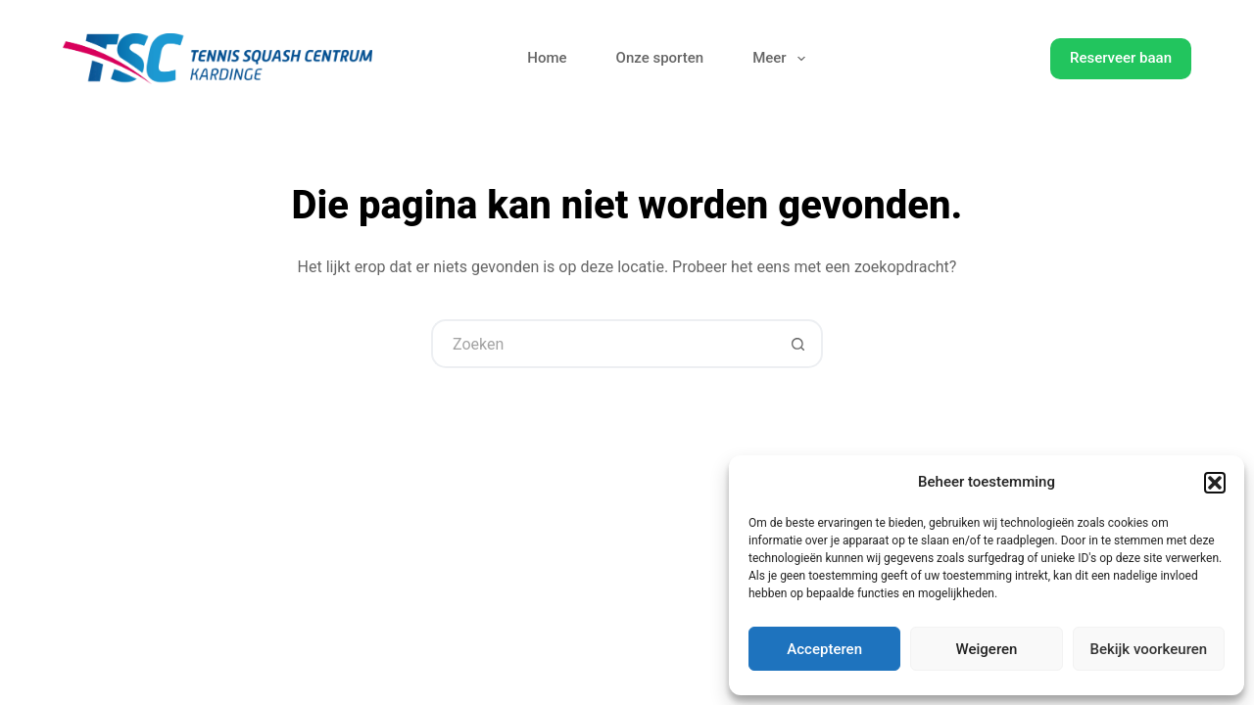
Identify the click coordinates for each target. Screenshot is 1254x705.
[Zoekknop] (798, 343)
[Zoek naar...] (602, 343)
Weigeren (987, 649)
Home (546, 58)
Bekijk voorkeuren (1148, 649)
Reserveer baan (1121, 58)
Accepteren (824, 649)
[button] (1215, 483)
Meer (782, 58)
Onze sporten (660, 58)
